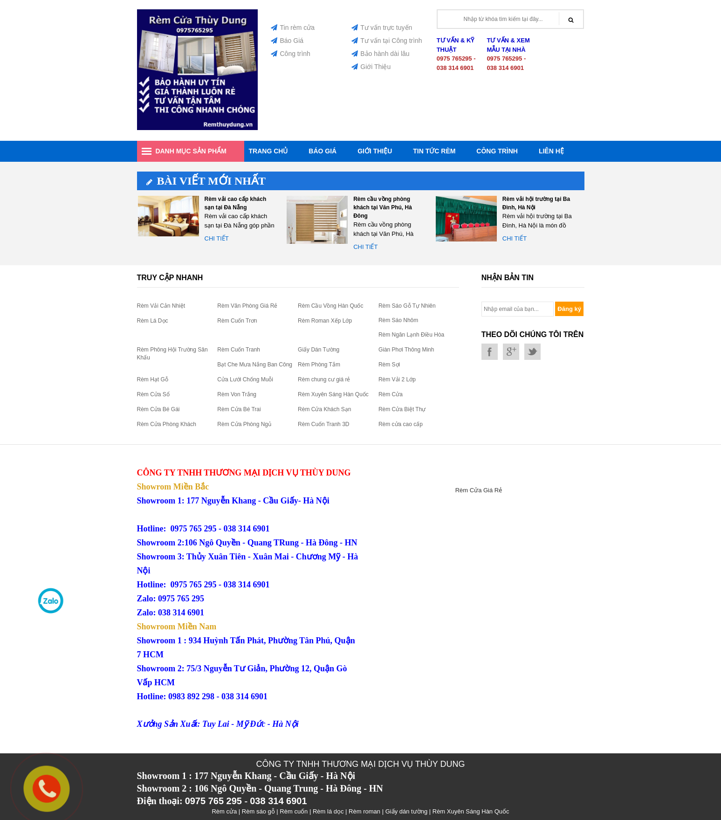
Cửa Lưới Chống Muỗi (245, 379)
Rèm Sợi (389, 364)
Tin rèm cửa (293, 27)
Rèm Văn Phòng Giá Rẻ (247, 306)
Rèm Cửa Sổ (153, 394)
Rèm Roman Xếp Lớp (325, 320)
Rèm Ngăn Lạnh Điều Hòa (411, 334)
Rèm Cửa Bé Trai (239, 409)
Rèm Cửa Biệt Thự (402, 409)
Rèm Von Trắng (236, 394)
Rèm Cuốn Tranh (238, 349)
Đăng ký (569, 308)
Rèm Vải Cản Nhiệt (161, 306)
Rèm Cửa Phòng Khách (166, 424)
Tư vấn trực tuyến (381, 27)
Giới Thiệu (371, 66)
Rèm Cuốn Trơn (237, 320)
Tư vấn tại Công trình (386, 40)
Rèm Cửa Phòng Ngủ (244, 424)
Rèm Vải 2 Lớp (397, 379)
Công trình (290, 53)
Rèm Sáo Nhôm (398, 320)
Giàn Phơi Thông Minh (406, 349)
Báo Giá (287, 40)
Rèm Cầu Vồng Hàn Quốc (330, 306)
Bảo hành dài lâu (380, 53)
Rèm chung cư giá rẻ (324, 379)
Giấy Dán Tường (318, 349)
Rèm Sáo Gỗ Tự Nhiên (407, 306)
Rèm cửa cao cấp (400, 424)
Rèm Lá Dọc (152, 320)
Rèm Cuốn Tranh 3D (323, 424)
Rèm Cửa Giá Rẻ (478, 490)
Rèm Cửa (390, 394)
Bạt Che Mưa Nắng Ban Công (254, 364)
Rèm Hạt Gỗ (152, 379)
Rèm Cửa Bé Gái (158, 409)
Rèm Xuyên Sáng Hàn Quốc (333, 394)
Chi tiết (217, 238)
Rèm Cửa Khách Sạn (324, 409)
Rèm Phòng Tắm (319, 364)
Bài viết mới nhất (206, 181)
